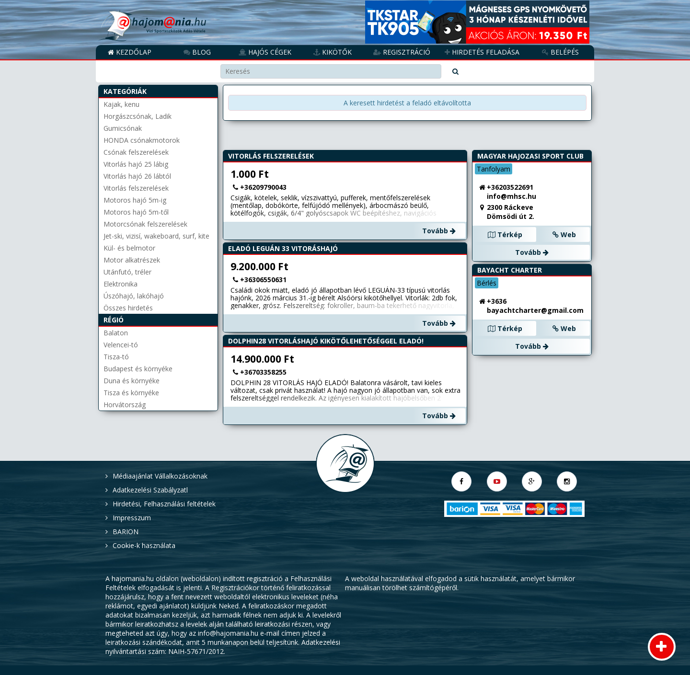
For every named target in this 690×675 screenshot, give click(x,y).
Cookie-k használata (144, 545)
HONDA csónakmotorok (142, 140)
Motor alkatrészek (132, 259)
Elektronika (121, 283)
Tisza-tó (116, 356)
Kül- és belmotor (129, 247)
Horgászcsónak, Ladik (138, 116)
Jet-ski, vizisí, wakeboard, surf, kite (156, 235)
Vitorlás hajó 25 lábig (136, 164)
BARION (125, 531)
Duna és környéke (132, 380)
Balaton (116, 332)
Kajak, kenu (121, 104)
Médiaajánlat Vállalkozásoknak (160, 476)
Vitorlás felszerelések (136, 188)
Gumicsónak (123, 128)
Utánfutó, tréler (127, 271)
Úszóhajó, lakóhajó (134, 295)
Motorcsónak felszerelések (145, 224)
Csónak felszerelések (136, 152)
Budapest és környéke (138, 368)
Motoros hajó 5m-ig (135, 200)
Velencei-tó (121, 344)
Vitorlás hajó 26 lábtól (137, 176)
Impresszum (132, 517)
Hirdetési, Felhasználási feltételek (164, 503)
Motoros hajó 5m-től (136, 212)
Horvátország (125, 404)
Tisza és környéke (131, 392)
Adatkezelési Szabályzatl (150, 489)
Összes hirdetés (128, 307)
